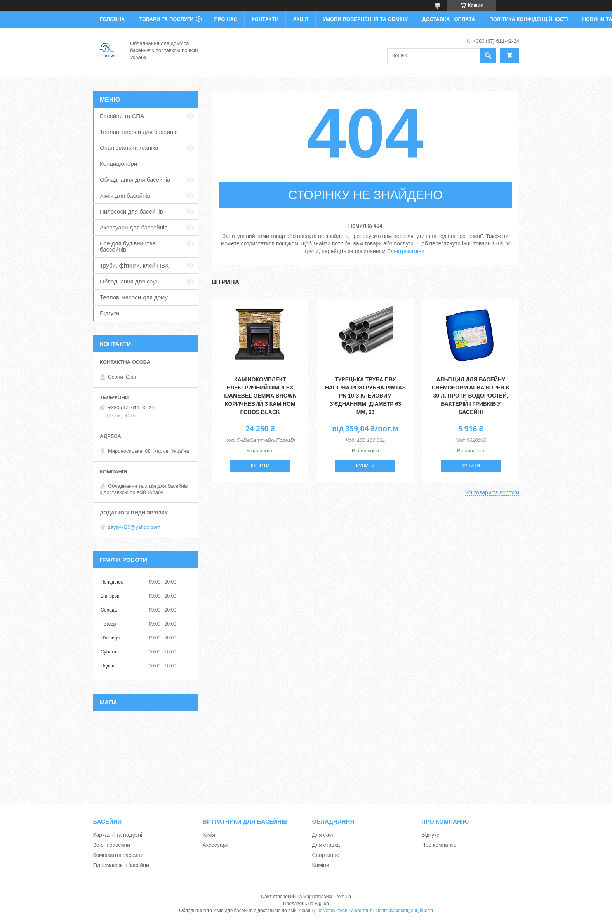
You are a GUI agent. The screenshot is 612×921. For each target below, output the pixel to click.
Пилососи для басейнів (131, 211)
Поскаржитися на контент (344, 910)
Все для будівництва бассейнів (127, 246)
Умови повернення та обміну (365, 19)
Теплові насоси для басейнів (138, 132)
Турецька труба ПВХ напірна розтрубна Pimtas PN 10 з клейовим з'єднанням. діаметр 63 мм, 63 (365, 395)
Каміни (320, 865)
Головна (112, 19)
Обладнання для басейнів (135, 179)
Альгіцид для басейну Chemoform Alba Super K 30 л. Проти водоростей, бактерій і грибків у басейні (471, 395)
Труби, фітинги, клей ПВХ (134, 265)
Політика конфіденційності (528, 19)
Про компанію (438, 845)
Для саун (323, 835)
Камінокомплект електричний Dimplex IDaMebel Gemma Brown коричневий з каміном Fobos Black (260, 395)
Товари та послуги (166, 19)
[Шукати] (488, 55)
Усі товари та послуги (492, 492)
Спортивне (325, 855)
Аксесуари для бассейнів (133, 227)
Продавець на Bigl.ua (306, 903)
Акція (300, 19)
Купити (260, 466)
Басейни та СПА (122, 116)
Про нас (225, 19)
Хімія (208, 835)
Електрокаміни (405, 251)
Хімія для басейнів (125, 195)
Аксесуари (215, 845)
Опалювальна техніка (129, 147)
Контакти (265, 19)
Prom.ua (342, 896)
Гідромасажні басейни (121, 865)
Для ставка (326, 845)
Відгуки (109, 313)
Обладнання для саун (129, 281)
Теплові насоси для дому (134, 297)
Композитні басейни (118, 855)
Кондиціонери (118, 163)
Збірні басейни (111, 845)
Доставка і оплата (448, 19)
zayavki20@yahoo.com (134, 527)
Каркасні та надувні (117, 835)
